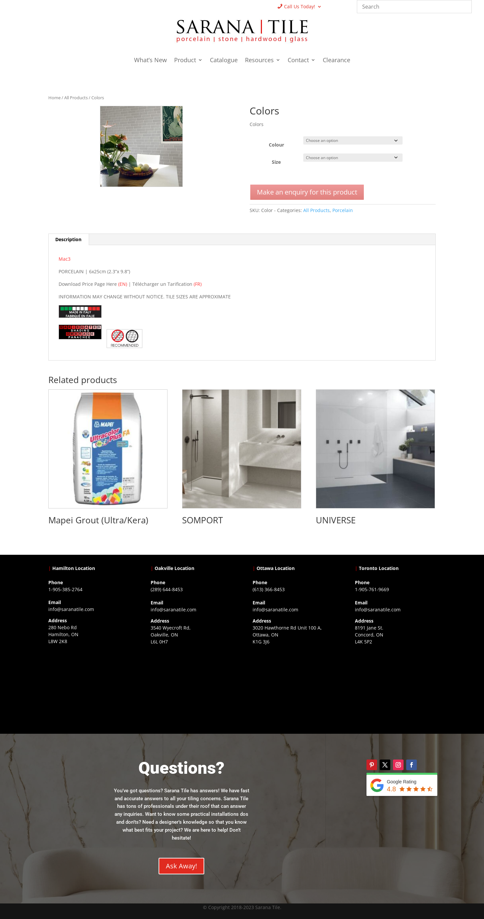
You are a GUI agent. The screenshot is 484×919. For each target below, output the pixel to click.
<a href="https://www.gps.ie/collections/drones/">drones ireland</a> (191, 689)
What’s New (150, 61)
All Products (76, 98)
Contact (298, 61)
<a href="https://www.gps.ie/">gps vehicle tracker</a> (395, 689)
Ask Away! (181, 865)
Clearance (336, 61)
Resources (259, 61)
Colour (276, 145)
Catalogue (224, 61)
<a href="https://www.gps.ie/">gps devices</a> (293, 689)
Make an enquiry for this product (307, 192)
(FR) (198, 284)
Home (54, 98)
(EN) (122, 284)
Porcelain (342, 210)
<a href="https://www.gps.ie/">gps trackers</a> (88, 688)
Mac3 (65, 259)
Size (276, 162)
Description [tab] (68, 239)
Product (185, 61)
